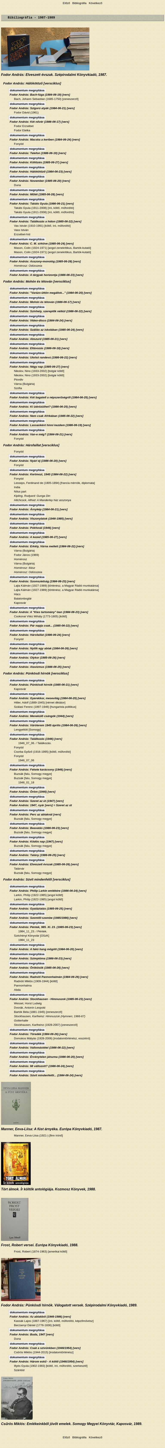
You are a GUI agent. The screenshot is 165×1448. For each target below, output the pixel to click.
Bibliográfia (79, 3)
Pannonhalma (23, 985)
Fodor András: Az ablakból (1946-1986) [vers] (40, 1316)
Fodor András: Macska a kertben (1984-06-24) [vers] (45, 139)
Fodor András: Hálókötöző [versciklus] (32, 83)
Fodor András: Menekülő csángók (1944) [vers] (41, 716)
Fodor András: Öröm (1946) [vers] (32, 791)
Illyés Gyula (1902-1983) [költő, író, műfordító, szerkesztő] (50, 1365)
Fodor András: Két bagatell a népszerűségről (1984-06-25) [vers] (53, 397)
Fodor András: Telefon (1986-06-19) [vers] (38, 153)
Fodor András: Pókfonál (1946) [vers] (35, 527)
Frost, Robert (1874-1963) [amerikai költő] (40, 1251)
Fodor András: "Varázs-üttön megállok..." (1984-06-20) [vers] (51, 292)
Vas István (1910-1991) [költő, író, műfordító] (42, 225)
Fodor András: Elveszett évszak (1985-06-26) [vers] (44, 864)
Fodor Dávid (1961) (26, 112)
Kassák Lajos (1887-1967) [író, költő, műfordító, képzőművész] (53, 1321)
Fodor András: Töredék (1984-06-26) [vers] (38, 1034)
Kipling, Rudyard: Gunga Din (32, 495)
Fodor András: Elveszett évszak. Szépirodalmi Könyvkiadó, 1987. (54, 74)
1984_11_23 (26, 940)
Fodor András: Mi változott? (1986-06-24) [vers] (41, 1066)
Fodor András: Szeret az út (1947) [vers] (37, 801)
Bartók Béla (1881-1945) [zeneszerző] (38, 1012)
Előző (67, 3)
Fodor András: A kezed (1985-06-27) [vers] (38, 537)
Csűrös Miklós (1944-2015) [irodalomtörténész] (43, 1352)
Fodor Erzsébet (24, 126)
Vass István (21, 230)
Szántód (19, 1370)
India (17, 487)
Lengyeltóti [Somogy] (27, 729)
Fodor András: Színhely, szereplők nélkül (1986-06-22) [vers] (50, 311)
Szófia (18, 388)
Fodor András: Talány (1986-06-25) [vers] (37, 855)
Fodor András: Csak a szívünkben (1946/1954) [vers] (45, 1348)
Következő (95, 3)
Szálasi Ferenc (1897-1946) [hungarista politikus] (45, 706)
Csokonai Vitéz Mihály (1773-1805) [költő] (40, 616)
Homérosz (20, 559)
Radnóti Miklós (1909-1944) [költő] (36, 981)
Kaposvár (20, 602)
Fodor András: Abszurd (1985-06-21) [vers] (38, 339)
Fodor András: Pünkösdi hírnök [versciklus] (36, 673)
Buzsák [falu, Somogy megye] (33, 773)
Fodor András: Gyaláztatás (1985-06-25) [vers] (41, 908)
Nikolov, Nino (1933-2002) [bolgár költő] (39, 371)
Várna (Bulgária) (24, 383)
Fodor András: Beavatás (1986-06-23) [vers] (39, 828)
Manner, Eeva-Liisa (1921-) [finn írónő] (38, 1135)
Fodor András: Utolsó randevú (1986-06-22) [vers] (43, 357)
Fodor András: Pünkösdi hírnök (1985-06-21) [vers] (44, 684)
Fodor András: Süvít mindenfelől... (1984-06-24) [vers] (46, 1075)
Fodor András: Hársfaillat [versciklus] (31, 445)
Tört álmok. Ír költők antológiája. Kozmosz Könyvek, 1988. (48, 1189)
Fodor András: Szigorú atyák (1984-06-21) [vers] (42, 108)
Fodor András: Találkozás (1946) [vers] (36, 738)
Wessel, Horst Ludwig (28, 1003)
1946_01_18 (26, 782)
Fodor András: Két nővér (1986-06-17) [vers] (39, 121)
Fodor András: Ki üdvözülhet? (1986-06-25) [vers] (43, 406)
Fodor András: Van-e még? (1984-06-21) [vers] (41, 434)
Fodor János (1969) (26, 555)
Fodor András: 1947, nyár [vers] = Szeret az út (41, 805)
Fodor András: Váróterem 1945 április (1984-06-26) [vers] (48, 725)
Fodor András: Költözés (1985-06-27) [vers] (39, 162)
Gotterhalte (21, 1020)
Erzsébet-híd (22, 234)
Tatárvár (19, 868)
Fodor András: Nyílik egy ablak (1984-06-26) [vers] (44, 648)
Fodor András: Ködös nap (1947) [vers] (36, 841)
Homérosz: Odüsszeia (28, 265)
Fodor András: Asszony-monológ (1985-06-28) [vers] (45, 261)
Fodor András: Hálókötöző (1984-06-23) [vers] (41, 171)
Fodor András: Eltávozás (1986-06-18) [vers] (39, 348)
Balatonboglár (23, 598)
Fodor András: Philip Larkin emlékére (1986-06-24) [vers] (48, 890)
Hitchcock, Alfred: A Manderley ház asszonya (42, 500)
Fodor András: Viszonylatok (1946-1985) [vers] (41, 518)
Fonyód (18, 143)
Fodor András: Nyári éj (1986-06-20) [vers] (38, 460)
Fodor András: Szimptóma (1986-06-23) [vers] (40, 958)
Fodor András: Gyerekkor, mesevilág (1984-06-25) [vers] (48, 698)
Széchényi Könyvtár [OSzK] (31, 935)
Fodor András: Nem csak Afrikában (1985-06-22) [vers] (46, 415)
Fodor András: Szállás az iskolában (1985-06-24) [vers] (47, 329)
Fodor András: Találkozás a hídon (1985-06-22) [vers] (45, 221)
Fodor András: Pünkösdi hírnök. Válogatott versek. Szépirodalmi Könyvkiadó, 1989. (69, 1305)
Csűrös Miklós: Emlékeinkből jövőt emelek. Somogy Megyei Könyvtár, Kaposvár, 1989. (71, 1424)
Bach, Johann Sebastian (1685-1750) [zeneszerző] (46, 99)
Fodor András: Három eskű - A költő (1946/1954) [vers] (46, 1361)
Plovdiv (18, 379)
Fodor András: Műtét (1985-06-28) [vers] (37, 194)
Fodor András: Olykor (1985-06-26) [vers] (37, 657)
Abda (17, 989)
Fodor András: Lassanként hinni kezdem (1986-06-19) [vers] (50, 425)
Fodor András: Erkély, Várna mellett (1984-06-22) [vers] (47, 546)
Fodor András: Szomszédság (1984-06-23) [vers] (42, 581)
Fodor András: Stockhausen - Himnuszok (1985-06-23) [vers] (51, 999)
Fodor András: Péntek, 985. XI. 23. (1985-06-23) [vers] (46, 927)
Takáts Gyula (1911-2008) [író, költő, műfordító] (44, 207)
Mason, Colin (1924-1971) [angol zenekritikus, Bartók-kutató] (52, 247)
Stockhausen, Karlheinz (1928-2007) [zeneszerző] (46, 1024)
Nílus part (20, 491)
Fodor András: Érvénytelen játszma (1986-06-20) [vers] (47, 1056)
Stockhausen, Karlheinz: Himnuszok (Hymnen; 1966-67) (49, 1016)
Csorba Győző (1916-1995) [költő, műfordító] (42, 751)
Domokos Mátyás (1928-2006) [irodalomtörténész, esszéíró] (52, 1038)
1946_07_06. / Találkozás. (35, 743)
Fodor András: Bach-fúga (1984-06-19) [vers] (40, 94)
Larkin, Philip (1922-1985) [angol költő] (38, 895)
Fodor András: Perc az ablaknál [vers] (35, 814)
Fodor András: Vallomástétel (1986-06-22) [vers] (42, 1047)
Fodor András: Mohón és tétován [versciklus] (37, 281)
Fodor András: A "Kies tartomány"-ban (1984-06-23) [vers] (49, 612)
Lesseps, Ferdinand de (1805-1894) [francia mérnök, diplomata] (54, 483)
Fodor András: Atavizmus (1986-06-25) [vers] (40, 666)
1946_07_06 (26, 760)
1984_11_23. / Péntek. (32, 931)
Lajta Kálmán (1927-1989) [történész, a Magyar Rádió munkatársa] (56, 585)
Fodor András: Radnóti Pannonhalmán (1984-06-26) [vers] (49, 977)
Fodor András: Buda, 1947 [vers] (32, 1334)
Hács (17, 594)
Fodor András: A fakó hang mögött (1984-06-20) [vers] (46, 949)
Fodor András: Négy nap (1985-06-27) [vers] (39, 366)
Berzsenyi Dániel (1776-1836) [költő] (37, 1325)
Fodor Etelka (22, 130)
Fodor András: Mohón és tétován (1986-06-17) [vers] (45, 302)
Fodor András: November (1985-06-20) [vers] (40, 180)
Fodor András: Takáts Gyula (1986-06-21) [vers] (42, 203)
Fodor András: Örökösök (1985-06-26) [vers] (39, 967)
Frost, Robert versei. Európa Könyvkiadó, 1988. (39, 1245)
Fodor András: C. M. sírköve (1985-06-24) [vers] (42, 243)
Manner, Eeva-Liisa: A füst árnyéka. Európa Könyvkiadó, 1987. (51, 1129)
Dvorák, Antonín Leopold (29, 1007)
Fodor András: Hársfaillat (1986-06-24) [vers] (40, 634)
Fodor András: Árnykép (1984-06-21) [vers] (38, 509)
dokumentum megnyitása (27, 90)
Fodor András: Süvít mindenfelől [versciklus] (36, 879)
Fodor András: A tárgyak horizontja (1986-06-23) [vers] (46, 275)
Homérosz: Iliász (24, 567)
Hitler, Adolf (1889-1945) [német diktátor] (39, 702)
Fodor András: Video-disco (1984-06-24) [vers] (41, 320)
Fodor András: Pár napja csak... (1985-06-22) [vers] (44, 625)
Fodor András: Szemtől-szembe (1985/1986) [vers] (43, 917)
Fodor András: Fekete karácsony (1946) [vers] (41, 769)
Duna (17, 185)
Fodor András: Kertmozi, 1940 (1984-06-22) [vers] (43, 474)
